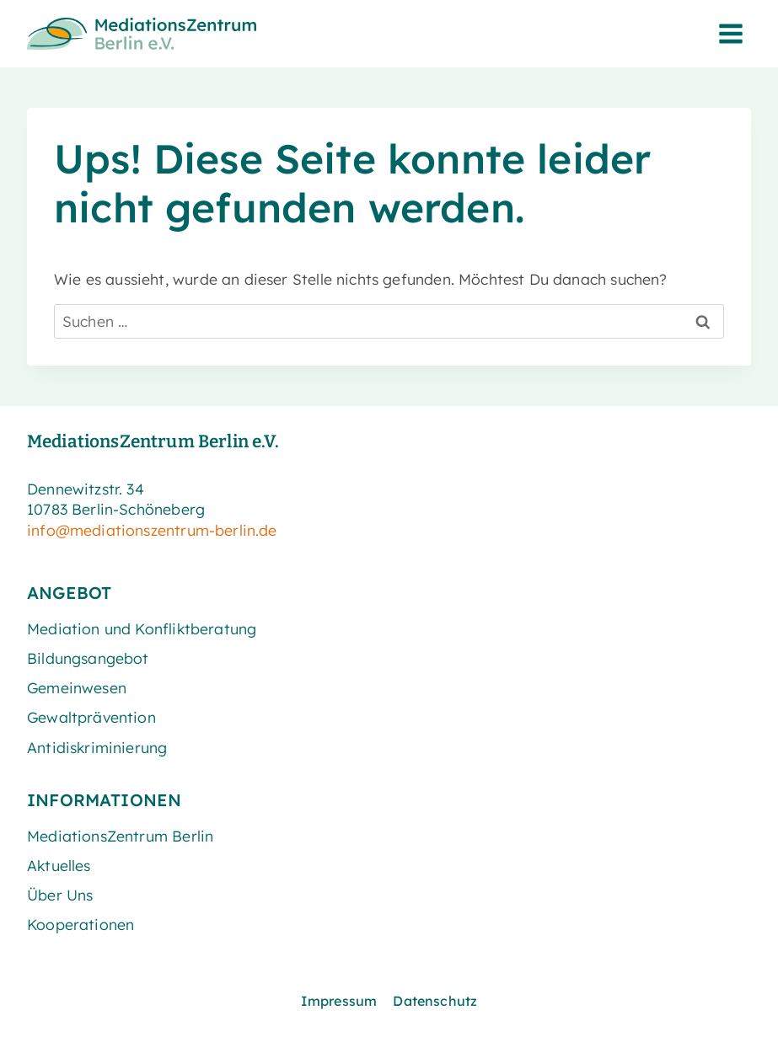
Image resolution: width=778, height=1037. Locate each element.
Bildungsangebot (88, 658)
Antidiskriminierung (97, 747)
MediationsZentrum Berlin (120, 835)
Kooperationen (80, 924)
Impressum (339, 1000)
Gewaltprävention (91, 717)
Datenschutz (435, 1000)
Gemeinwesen (76, 687)
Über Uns (60, 894)
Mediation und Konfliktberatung (141, 628)
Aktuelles (59, 865)
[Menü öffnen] (730, 33)
